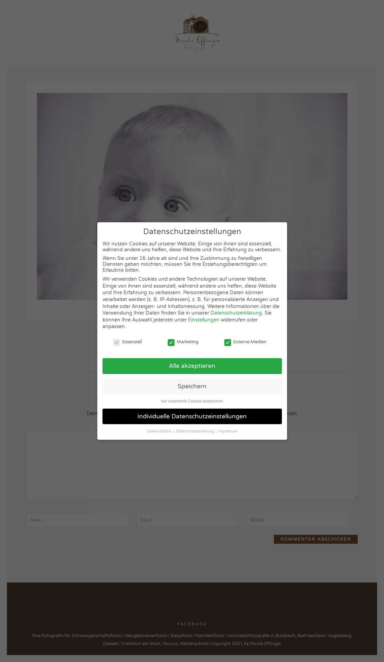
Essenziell (127, 342)
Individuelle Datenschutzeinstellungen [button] (192, 416)
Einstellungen (203, 320)
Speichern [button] (192, 386)
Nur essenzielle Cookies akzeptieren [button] (192, 401)
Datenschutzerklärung (236, 313)
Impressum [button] (228, 431)
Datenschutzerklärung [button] (195, 431)
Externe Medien (245, 342)
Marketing (183, 342)
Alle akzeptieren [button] (192, 366)
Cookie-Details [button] (159, 431)
